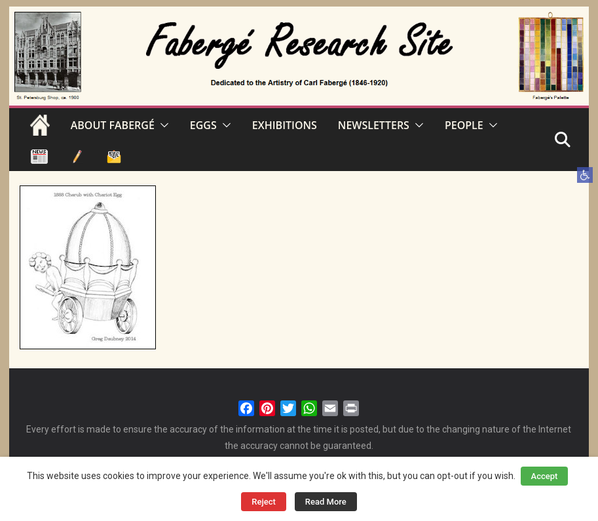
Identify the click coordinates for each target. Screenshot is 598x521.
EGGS (203, 125)
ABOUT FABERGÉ (113, 125)
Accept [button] (544, 476)
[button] (585, 175)
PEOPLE (464, 125)
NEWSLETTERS (373, 125)
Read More (325, 502)
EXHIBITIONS (284, 125)
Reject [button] (264, 502)
